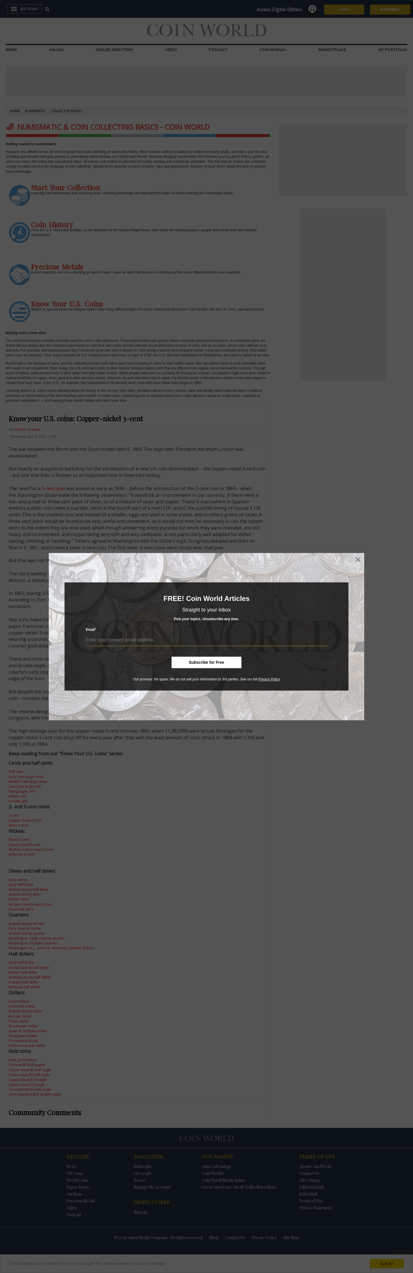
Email (91, 630)
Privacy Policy (269, 679)
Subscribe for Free (206, 662)
